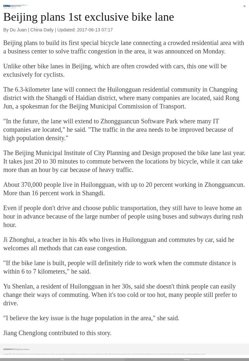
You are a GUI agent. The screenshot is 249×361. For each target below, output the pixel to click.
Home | (5, 8)
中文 (62, 359)
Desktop (187, 359)
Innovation (12, 8)
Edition (25, 5)
